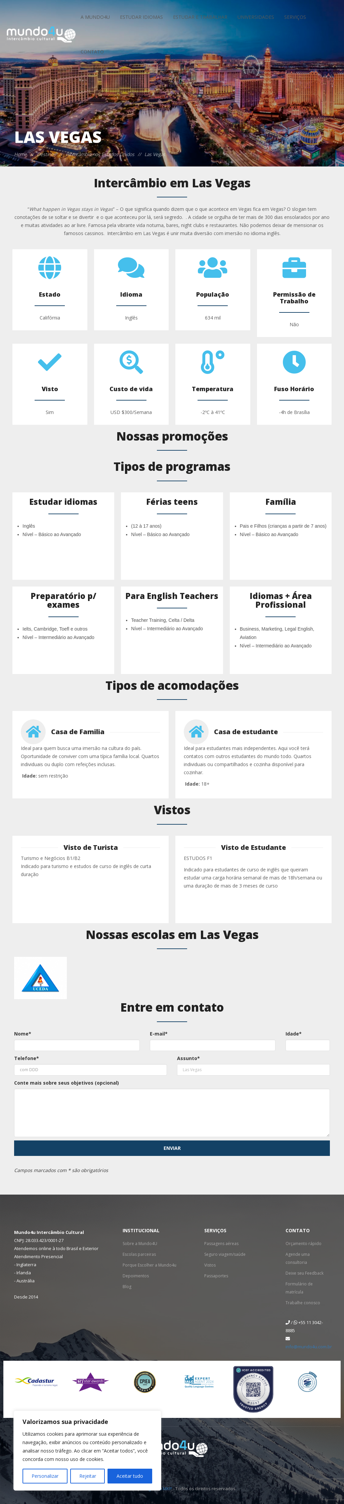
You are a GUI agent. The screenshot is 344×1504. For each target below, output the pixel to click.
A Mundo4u (95, 17)
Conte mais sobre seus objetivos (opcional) (66, 1083)
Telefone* (26, 1058)
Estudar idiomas (141, 17)
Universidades (256, 17)
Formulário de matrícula (299, 1288)
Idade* (294, 1033)
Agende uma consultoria (298, 1258)
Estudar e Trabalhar (200, 17)
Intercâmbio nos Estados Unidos (100, 154)
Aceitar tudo (130, 1476)
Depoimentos (136, 1276)
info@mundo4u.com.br (309, 1347)
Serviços (295, 17)
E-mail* (159, 1033)
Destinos (46, 154)
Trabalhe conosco (303, 1303)
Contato (92, 51)
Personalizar (45, 1476)
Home (20, 154)
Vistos (210, 1265)
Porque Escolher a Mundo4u (149, 1265)
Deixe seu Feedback (305, 1273)
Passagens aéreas (221, 1243)
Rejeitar (87, 1476)
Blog (127, 1286)
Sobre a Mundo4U (140, 1243)
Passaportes (216, 1276)
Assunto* (188, 1058)
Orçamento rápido (303, 1243)
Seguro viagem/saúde (225, 1254)
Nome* (22, 1033)
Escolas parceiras (139, 1254)
